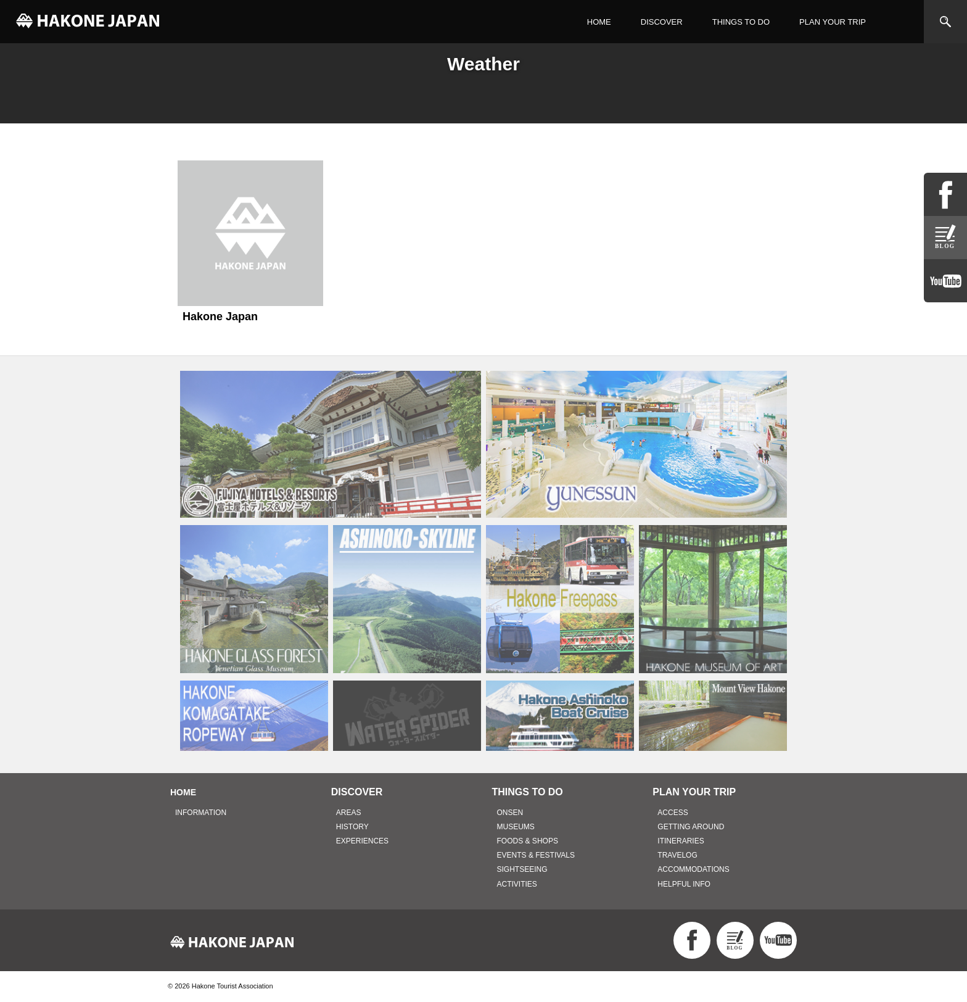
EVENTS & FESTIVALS (536, 855)
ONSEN (510, 812)
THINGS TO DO (741, 22)
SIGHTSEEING (522, 869)
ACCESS (672, 812)
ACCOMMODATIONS (693, 869)
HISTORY (352, 826)
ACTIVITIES (517, 884)
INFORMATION (200, 812)
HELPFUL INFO (683, 884)
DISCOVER (662, 22)
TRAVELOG (677, 855)
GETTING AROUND (690, 826)
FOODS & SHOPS (527, 841)
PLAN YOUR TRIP (832, 22)
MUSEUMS (516, 826)
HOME (599, 22)
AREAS (348, 812)
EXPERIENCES (362, 841)
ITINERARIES (680, 841)
